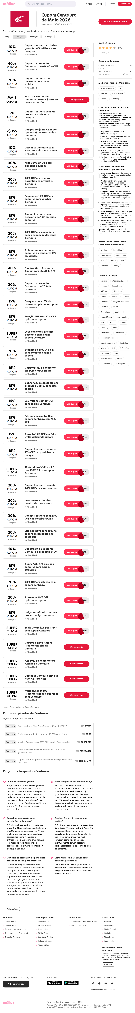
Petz (115, 327)
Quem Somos (10, 921)
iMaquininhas (109, 941)
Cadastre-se (125, 4)
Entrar (112, 4)
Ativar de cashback (115, 21)
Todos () (19, 37)
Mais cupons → (121, 364)
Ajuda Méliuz (43, 945)
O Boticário (124, 348)
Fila (122, 260)
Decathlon (117, 250)
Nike (102, 322)
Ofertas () (48, 37)
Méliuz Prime (43, 933)
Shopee (104, 286)
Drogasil (115, 296)
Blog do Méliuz (11, 925)
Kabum (103, 99)
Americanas (105, 333)
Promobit (107, 921)
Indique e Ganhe (45, 941)
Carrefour (104, 307)
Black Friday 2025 (78, 925)
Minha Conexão (110, 929)
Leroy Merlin (122, 317)
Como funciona (44, 921)
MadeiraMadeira (108, 343)
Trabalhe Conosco (12, 937)
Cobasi (123, 322)
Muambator (109, 937)
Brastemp (115, 99)
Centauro (104, 302)
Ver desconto (76, 647)
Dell (120, 88)
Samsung (104, 327)
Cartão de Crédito (45, 937)
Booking (118, 312)
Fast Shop (105, 353)
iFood (119, 358)
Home (5, 707)
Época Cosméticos (108, 338)
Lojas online (43, 929)
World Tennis (106, 255)
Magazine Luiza (107, 88)
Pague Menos (106, 317)
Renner (126, 296)
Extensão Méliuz (44, 925)
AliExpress (105, 291)
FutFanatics (121, 255)
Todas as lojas (16, 707)
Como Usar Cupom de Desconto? (84, 921)
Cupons (90, 3)
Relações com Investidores (16, 929)
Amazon (104, 93)
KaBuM (103, 296)
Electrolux (124, 343)
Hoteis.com (120, 333)
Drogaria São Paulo (121, 302)
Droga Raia (105, 312)
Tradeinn (104, 266)
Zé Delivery (105, 364)
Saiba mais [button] (108, 965)
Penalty (116, 266)
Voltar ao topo (11, 909)
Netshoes (104, 250)
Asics (103, 260)
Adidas (103, 348)
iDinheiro (107, 933)
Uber (116, 353)
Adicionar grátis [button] (16, 984)
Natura (112, 322)
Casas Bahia (117, 93)
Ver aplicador (77, 99)
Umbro (113, 260)
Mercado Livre (106, 358)
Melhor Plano (109, 925)
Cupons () (33, 37)
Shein (115, 307)
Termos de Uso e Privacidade (17, 933)
